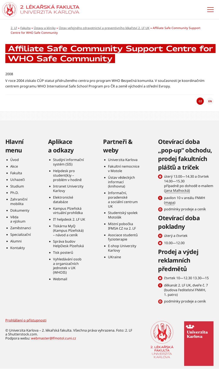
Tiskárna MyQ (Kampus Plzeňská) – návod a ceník (68, 230)
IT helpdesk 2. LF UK (69, 219)
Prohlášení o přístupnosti (25, 320)
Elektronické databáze (63, 199)
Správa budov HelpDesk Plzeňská (68, 243)
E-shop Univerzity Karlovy (122, 248)
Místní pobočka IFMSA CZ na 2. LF (122, 226)
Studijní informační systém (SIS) (68, 162)
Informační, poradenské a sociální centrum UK (123, 199)
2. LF (14, 28)
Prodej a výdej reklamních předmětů (178, 260)
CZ (200, 101)
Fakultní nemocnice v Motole (123, 168)
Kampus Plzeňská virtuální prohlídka (68, 210)
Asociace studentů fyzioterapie (123, 237)
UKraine (114, 257)
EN (210, 101)
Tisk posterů (63, 252)
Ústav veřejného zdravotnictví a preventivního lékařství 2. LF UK (104, 28)
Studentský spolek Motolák (123, 215)
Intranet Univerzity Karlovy (68, 188)
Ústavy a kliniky (45, 28)
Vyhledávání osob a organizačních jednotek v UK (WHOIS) (67, 266)
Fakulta (25, 28)
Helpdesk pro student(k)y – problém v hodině (67, 175)
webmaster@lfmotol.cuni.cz (53, 338)
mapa (169, 202)
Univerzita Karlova (123, 159)
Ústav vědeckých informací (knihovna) (121, 182)
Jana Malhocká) (177, 190)
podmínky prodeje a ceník (185, 209)
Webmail (60, 279)
